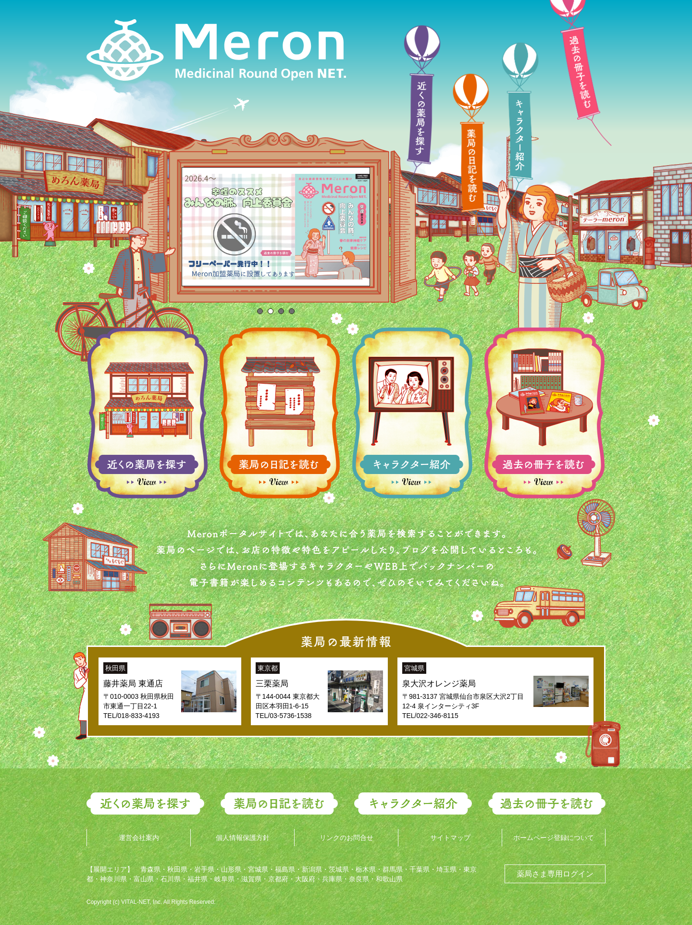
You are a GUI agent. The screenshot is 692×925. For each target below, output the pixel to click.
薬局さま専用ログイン (555, 874)
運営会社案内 (139, 837)
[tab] (260, 311)
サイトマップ (450, 837)
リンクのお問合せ (346, 837)
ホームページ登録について (553, 837)
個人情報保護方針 (243, 837)
